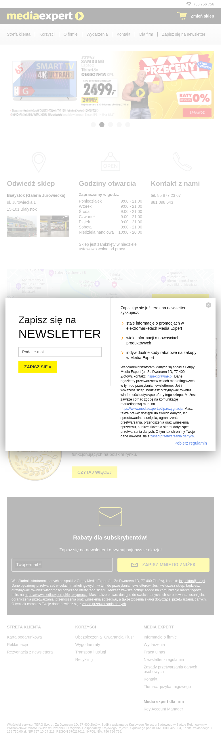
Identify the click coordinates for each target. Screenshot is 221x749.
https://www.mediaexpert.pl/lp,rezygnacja (151, 409)
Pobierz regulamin (190, 443)
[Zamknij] (208, 305)
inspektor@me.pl (159, 376)
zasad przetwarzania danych (172, 436)
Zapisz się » (37, 366)
